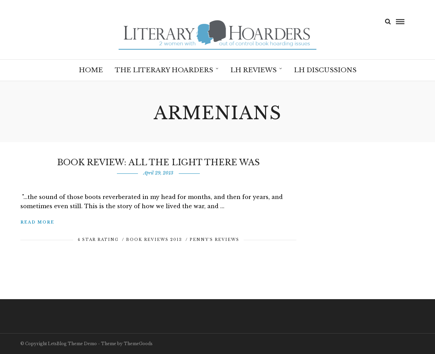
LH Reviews (253, 70)
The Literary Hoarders (164, 70)
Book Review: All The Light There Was (158, 162)
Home (91, 70)
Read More (37, 222)
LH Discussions (325, 70)
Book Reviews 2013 (154, 239)
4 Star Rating (98, 239)
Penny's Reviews (214, 239)
